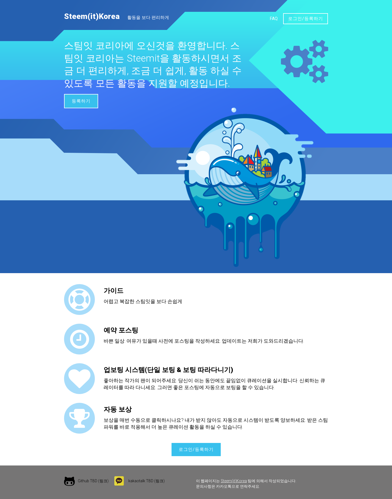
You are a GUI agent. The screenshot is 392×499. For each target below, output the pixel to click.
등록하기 (81, 101)
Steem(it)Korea (92, 16)
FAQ (274, 18)
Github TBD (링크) (93, 481)
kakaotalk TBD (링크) (146, 481)
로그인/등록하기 (305, 18)
